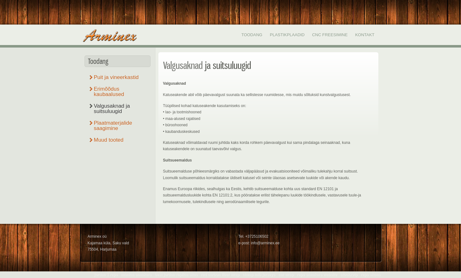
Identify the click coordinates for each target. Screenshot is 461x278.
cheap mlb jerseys (259, 274)
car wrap (286, 274)
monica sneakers (136, 274)
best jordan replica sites (176, 274)
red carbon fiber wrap (220, 274)
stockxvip (348, 274)
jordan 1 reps (106, 274)
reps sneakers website (317, 274)
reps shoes (371, 274)
